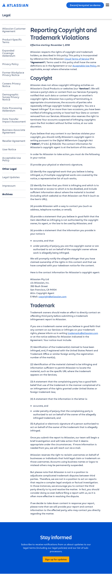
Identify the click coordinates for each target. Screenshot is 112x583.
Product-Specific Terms (12, 41)
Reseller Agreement (13, 141)
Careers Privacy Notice (11, 85)
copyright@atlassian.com (52, 296)
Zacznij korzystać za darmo (85, 5)
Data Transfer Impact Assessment (14, 120)
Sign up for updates (56, 559)
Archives (7, 194)
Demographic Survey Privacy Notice (10, 97)
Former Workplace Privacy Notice (13, 74)
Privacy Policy (10, 64)
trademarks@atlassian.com (83, 333)
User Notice (9, 149)
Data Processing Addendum (12, 109)
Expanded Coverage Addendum (8, 53)
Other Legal (9, 168)
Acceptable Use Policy (11, 159)
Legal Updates (11, 177)
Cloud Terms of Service (76, 58)
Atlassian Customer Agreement (14, 30)
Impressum (9, 185)
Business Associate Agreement (13, 131)
